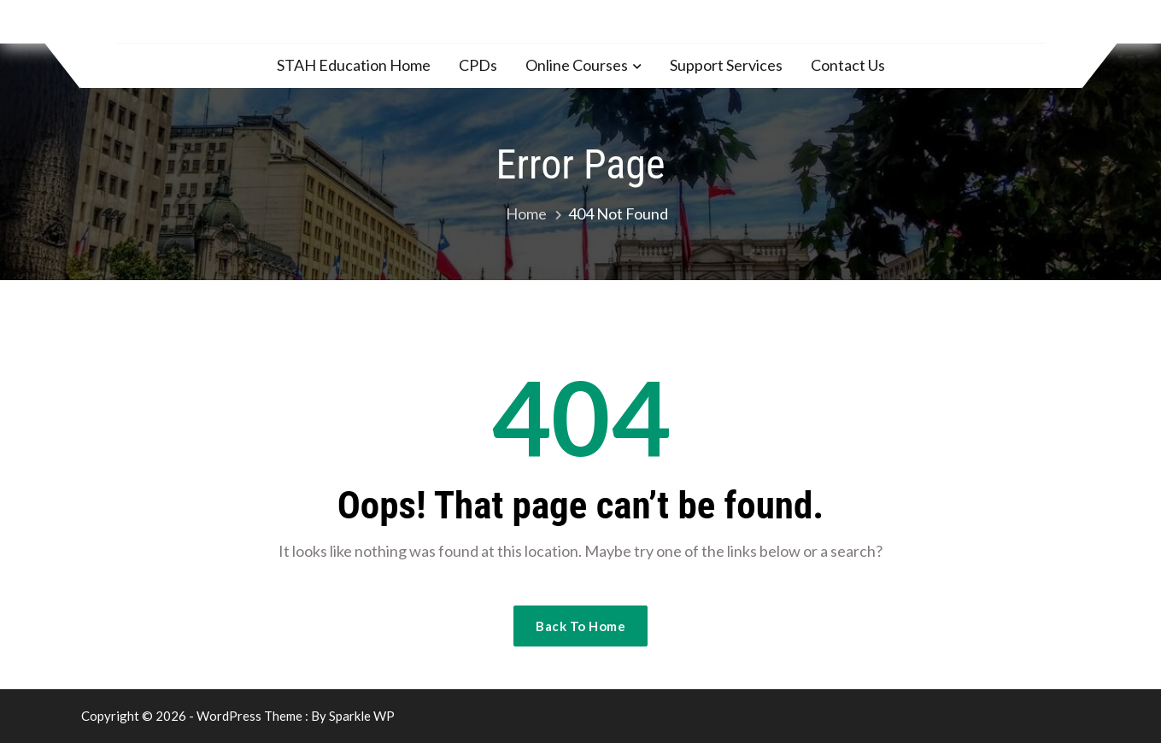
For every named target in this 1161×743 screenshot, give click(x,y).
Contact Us (848, 65)
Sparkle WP (362, 715)
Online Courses (576, 65)
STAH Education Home (354, 65)
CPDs (478, 65)
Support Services (726, 65)
